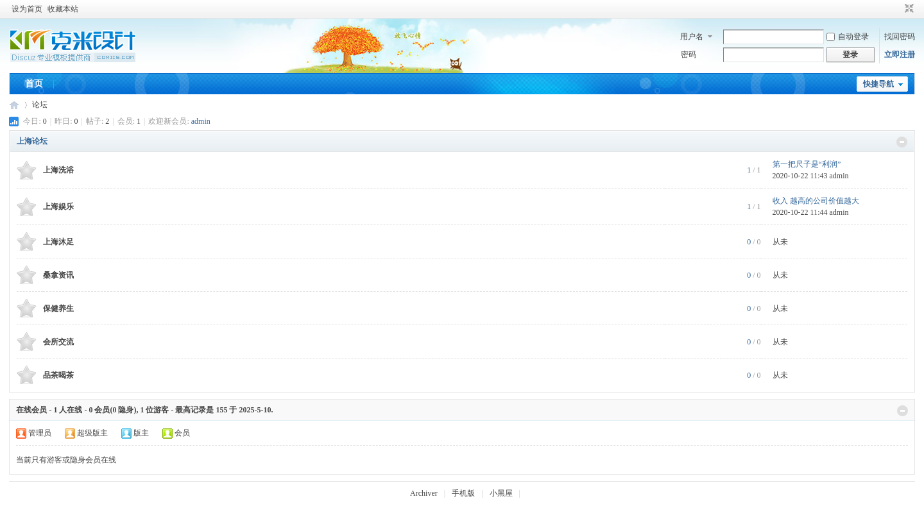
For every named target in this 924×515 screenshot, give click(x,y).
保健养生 (58, 308)
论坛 (39, 104)
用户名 (691, 36)
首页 (34, 84)
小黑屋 (501, 493)
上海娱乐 (58, 206)
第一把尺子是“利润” (807, 164)
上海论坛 (32, 141)
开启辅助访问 (897, 9)
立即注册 (899, 54)
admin (200, 121)
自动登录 (847, 36)
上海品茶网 (14, 105)
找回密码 (899, 36)
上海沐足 (58, 241)
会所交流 (58, 341)
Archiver (424, 493)
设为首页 (27, 8)
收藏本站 (62, 8)
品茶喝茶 (58, 375)
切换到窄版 (907, 9)
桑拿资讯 (58, 275)
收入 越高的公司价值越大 (816, 200)
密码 (688, 54)
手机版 (463, 493)
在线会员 (31, 409)
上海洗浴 (58, 169)
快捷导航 (878, 84)
